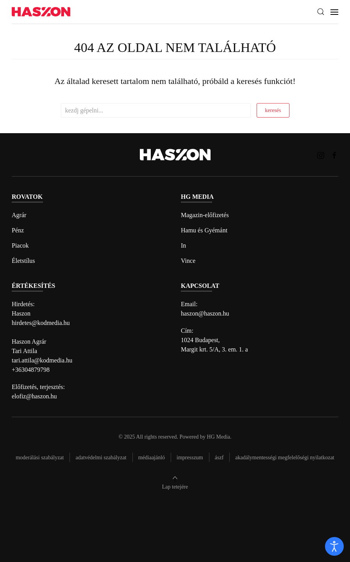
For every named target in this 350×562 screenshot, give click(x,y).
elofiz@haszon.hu (34, 396)
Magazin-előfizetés (205, 215)
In (183, 245)
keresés (273, 110)
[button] (321, 11)
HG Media (218, 437)
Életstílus (23, 260)
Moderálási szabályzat (40, 457)
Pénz (18, 230)
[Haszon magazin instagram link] (321, 154)
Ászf (219, 457)
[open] (334, 546)
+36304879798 (31, 369)
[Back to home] (41, 12)
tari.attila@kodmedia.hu (42, 360)
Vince (188, 260)
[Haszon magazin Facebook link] (334, 154)
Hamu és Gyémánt (204, 230)
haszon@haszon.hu (205, 313)
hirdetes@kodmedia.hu (41, 322)
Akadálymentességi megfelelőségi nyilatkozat (284, 457)
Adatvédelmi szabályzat (100, 457)
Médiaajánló (151, 457)
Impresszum (190, 457)
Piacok (20, 245)
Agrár (19, 215)
